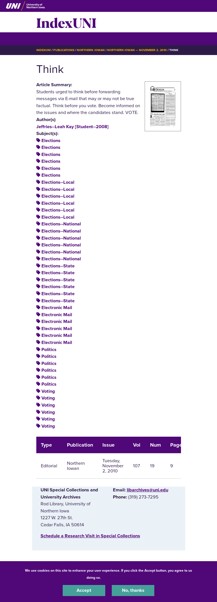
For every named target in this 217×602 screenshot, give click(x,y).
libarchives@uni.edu (147, 490)
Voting (48, 391)
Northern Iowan (90, 50)
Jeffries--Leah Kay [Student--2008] (72, 127)
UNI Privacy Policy (116, 578)
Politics (48, 349)
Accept (84, 590)
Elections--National (61, 224)
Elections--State (58, 266)
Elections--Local (57, 182)
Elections (50, 140)
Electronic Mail (56, 307)
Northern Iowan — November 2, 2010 (137, 50)
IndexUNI (66, 22)
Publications (63, 50)
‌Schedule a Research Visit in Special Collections (90, 536)
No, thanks (133, 590)
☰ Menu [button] (46, 38)
